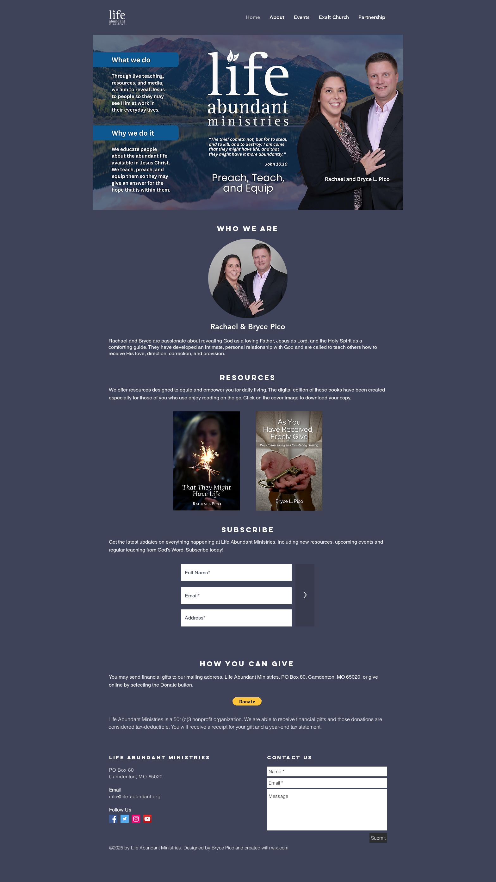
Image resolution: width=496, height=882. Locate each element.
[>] (304, 595)
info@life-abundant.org (135, 796)
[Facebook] (113, 819)
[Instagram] (136, 819)
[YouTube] (147, 819)
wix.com (279, 848)
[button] (247, 701)
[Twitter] (125, 819)
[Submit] (378, 838)
